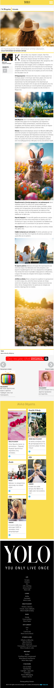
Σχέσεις (27, 581)
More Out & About (27, 633)
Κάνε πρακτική (27, 643)
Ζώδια (27, 654)
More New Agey (27, 660)
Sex (27, 583)
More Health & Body (27, 610)
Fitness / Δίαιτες (27, 606)
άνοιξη (6, 353)
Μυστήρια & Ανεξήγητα (27, 658)
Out (27, 627)
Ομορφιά (27, 598)
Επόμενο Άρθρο (49, 369)
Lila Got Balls (27, 666)
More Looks (27, 600)
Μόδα (27, 596)
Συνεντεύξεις (27, 619)
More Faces (27, 621)
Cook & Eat (27, 631)
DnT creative (28, 684)
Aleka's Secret (27, 676)
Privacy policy (24, 681)
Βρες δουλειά (27, 642)
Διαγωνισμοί (27, 587)
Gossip (27, 617)
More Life (27, 589)
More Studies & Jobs (27, 647)
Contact (31, 681)
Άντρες (27, 579)
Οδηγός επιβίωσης (27, 640)
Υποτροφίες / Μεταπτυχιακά (27, 645)
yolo (2, 353)
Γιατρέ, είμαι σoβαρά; (27, 608)
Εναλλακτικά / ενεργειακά (27, 656)
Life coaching (27, 585)
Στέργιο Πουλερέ (6, 63)
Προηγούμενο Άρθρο (6, 369)
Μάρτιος (12, 353)
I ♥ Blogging (6, 9)
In (27, 629)
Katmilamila (27, 668)
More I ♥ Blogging (27, 674)
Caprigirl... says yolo (27, 670)
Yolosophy (15, 9)
